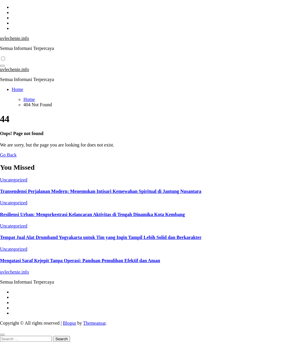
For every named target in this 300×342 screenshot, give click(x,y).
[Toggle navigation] (2, 66)
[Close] (2, 335)
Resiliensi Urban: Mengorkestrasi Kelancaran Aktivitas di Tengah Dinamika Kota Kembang (92, 214)
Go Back (8, 154)
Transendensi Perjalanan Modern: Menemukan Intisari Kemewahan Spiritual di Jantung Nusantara (100, 191)
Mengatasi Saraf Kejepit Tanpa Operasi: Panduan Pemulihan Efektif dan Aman (80, 260)
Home (17, 89)
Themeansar (94, 323)
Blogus (69, 323)
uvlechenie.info (14, 38)
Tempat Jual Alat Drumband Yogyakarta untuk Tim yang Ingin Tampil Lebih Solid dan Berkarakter (101, 237)
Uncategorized (13, 179)
